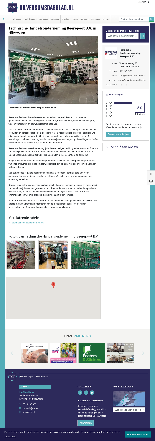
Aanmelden (85, 422)
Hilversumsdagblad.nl (47, 7)
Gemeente (43, 19)
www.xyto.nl (29, 412)
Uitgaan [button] (84, 19)
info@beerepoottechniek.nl (132, 75)
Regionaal (55, 19)
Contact (106, 19)
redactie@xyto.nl (31, 408)
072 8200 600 (29, 404)
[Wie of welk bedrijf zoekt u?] (122, 36)
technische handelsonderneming (27, 222)
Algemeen (17, 19)
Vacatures (95, 19)
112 (9, 19)
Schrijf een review (122, 147)
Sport (75, 19)
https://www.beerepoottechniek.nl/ (134, 80)
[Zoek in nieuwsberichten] (134, 19)
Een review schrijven (118, 134)
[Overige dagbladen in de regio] (129, 409)
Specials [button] (65, 19)
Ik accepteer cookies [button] (138, 434)
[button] (53, 295)
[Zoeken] (151, 19)
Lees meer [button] (10, 436)
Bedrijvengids (30, 19)
